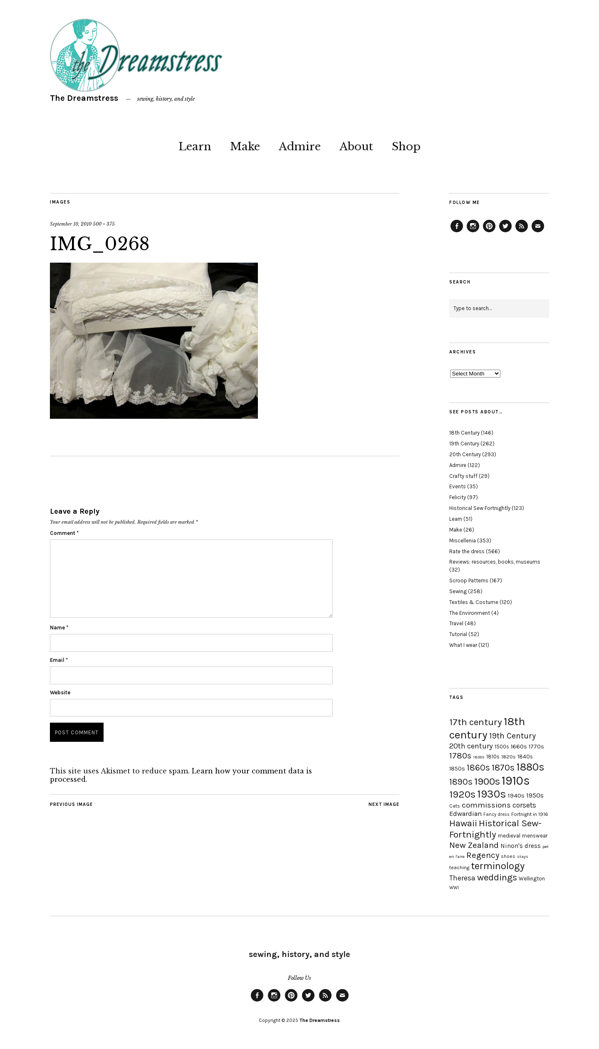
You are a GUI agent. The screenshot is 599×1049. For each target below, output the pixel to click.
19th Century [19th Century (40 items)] (512, 736)
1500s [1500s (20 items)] (502, 746)
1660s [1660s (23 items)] (519, 746)
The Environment (469, 613)
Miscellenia (462, 540)
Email (59, 660)
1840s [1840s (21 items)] (525, 756)
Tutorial (458, 634)
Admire (300, 146)
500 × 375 (104, 224)
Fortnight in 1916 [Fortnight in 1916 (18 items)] (529, 814)
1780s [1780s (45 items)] (460, 756)
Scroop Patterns (468, 580)
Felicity (457, 497)
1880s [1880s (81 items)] (530, 767)
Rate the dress (467, 551)
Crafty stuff (463, 476)
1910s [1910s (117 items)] (516, 780)
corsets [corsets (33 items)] (524, 805)
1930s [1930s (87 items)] (491, 794)
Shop (406, 146)
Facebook (456, 231)
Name (59, 627)
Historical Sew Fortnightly (479, 508)
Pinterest (489, 231)
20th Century (465, 454)
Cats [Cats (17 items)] (454, 806)
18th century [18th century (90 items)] (487, 728)
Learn (194, 146)
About (356, 146)
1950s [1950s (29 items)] (535, 795)
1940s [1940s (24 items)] (516, 795)
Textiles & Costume (473, 602)
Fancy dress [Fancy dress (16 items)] (496, 814)
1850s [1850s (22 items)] (457, 768)
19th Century (464, 443)
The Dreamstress (84, 98)
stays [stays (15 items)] (522, 856)
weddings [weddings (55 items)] (497, 877)
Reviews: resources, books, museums (494, 562)
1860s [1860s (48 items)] (478, 768)
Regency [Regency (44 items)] (482, 855)
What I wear (463, 645)
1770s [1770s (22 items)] (536, 746)
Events (457, 486)
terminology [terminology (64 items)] (498, 866)
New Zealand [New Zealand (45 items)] (474, 845)
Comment (64, 533)
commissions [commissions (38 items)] (486, 805)
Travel (456, 623)
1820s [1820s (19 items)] (508, 756)
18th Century (464, 433)
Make (245, 146)
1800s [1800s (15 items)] (479, 757)
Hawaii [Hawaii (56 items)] (463, 823)
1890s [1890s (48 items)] (461, 782)
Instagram (473, 231)
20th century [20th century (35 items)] (471, 746)
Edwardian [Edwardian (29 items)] (465, 814)
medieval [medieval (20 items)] (509, 836)
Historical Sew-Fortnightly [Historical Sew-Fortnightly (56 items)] (495, 829)
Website (60, 692)
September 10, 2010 (71, 224)
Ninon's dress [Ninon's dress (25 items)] (520, 846)
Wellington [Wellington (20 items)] (532, 878)
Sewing (458, 591)
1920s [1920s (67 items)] (462, 794)
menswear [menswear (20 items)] (534, 836)
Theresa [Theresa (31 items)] (462, 878)
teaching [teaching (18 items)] (459, 867)
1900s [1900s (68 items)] (487, 781)
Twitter (505, 231)
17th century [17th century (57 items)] (475, 722)
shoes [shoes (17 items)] (508, 856)
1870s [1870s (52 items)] (503, 767)
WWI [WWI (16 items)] (454, 887)
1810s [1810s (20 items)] (493, 756)
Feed (521, 231)
